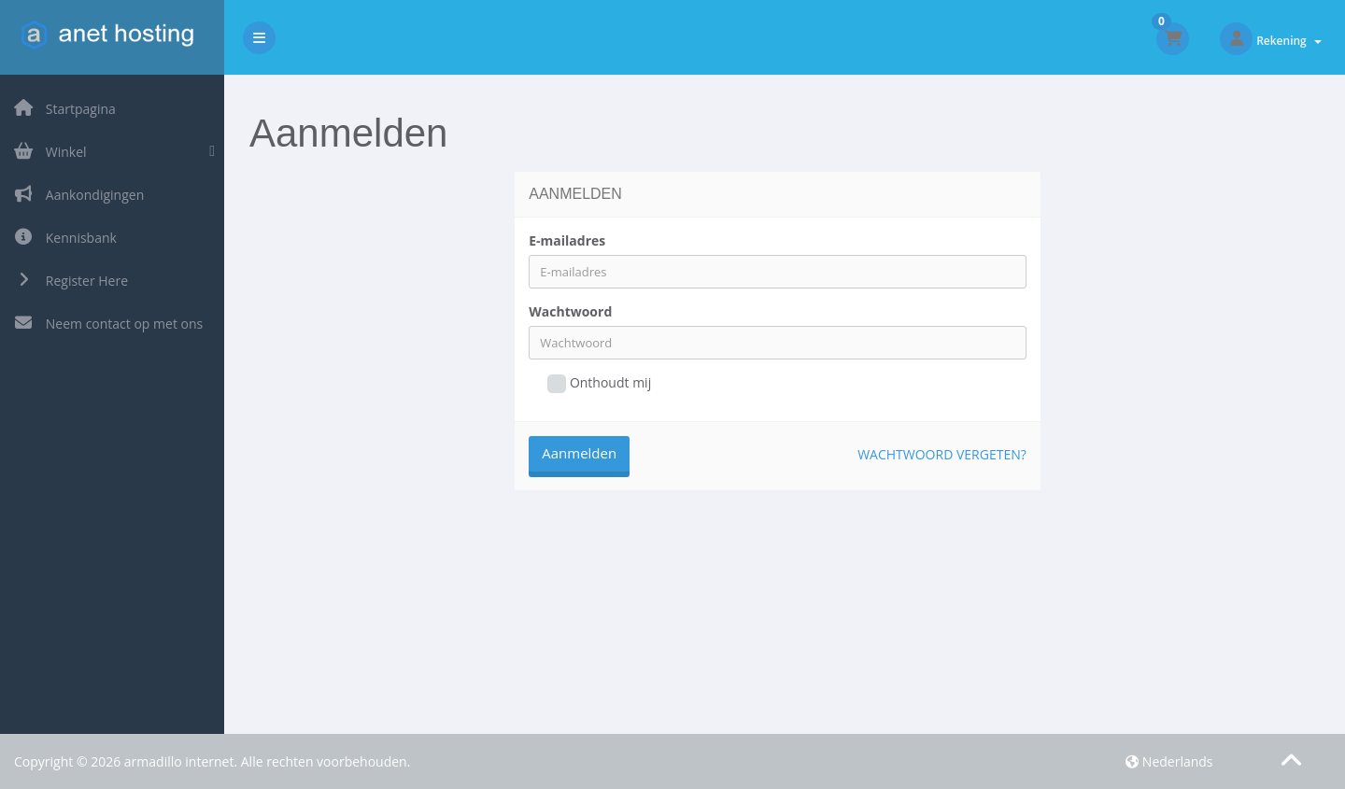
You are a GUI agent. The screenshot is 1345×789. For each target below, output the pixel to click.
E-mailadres (567, 240)
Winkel (50, 152)
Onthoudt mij (599, 383)
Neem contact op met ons (108, 323)
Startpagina (64, 109)
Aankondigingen (78, 195)
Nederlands (1169, 761)
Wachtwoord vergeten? (941, 454)
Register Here (70, 280)
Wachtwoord (570, 311)
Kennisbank (65, 238)
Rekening (1289, 41)
